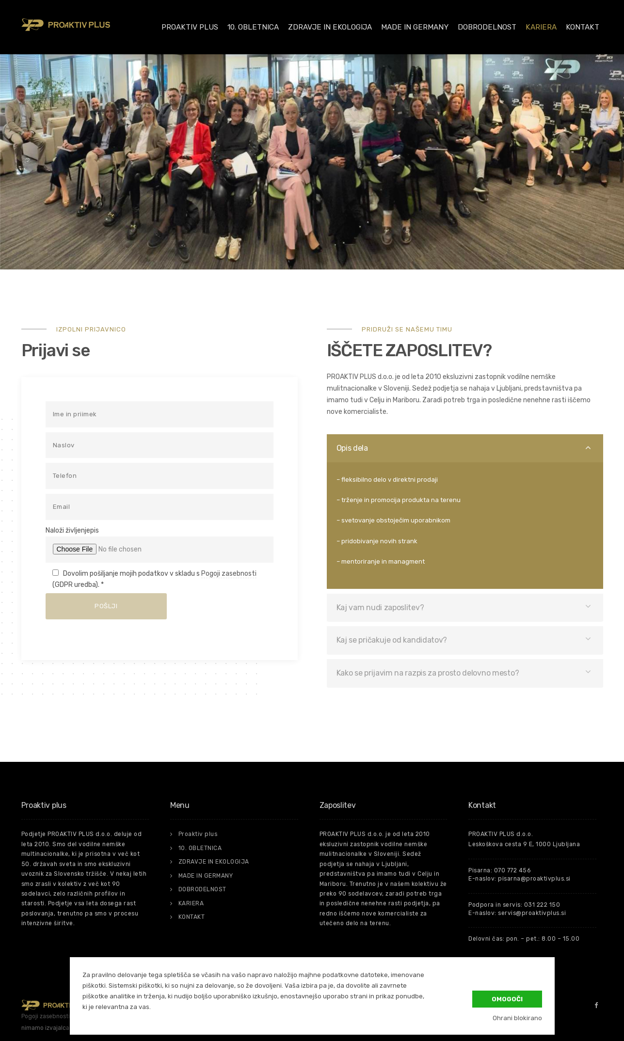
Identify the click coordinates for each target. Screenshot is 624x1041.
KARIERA (541, 27)
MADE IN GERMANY (414, 27)
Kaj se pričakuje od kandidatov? (392, 640)
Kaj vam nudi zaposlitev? (380, 607)
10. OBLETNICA (253, 27)
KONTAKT (582, 27)
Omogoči (507, 998)
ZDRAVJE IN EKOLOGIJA (330, 27)
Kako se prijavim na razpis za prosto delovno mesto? (427, 673)
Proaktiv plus (189, 27)
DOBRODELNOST (487, 27)
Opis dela (352, 448)
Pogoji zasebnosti (228, 573)
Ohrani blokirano (517, 1018)
